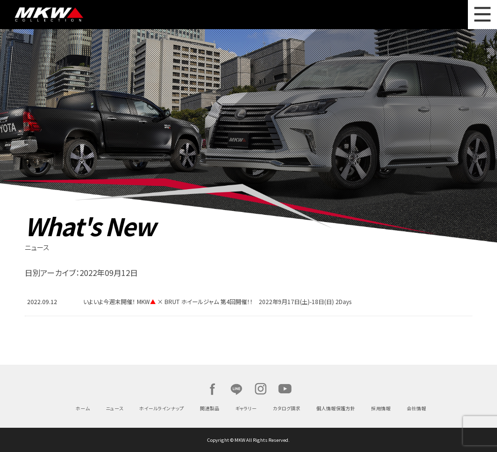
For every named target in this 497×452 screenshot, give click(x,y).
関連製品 (209, 408)
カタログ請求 (286, 408)
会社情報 (416, 408)
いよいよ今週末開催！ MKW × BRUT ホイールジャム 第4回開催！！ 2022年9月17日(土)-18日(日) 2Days (217, 301)
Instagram (260, 389)
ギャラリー (246, 408)
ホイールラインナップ (161, 408)
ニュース (114, 408)
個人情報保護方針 (335, 408)
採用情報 (381, 408)
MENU (482, 14)
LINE (236, 389)
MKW (79, 14)
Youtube (285, 389)
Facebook (212, 389)
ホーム (83, 408)
